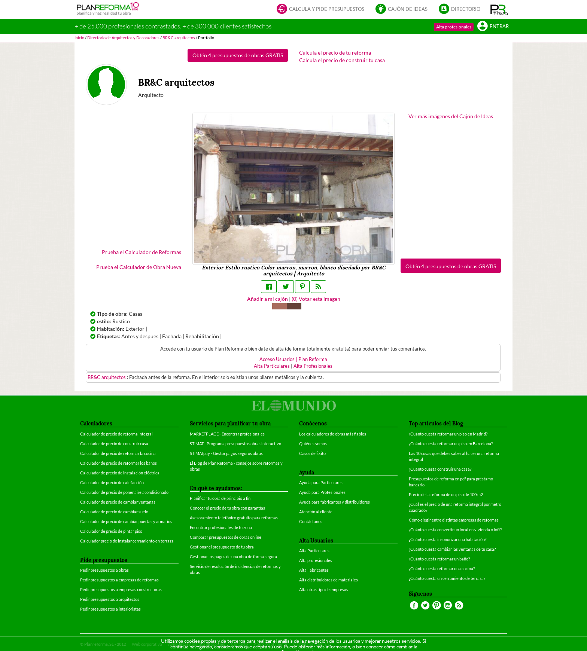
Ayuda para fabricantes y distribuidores (334, 501)
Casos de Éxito (312, 453)
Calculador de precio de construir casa (114, 443)
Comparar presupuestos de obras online (225, 537)
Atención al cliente (315, 511)
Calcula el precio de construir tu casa (342, 60)
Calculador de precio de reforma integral (116, 433)
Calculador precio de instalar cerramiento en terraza (127, 540)
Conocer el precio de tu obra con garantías (227, 507)
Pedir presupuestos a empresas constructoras (121, 589)
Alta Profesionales (313, 366)
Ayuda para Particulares (321, 482)
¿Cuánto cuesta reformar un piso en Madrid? (448, 433)
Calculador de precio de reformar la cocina (118, 453)
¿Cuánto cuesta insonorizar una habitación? (447, 539)
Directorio (459, 9)
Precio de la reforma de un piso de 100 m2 (446, 494)
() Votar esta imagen (316, 299)
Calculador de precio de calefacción (112, 482)
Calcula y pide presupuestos (320, 9)
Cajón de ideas (401, 9)
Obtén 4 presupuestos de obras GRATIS (237, 55)
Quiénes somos (313, 443)
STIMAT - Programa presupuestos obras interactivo (235, 443)
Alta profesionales (453, 27)
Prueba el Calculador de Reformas (141, 252)
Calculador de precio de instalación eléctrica (119, 472)
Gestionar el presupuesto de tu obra (222, 546)
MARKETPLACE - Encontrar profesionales (227, 433)
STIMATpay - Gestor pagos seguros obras (226, 453)
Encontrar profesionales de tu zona (221, 527)
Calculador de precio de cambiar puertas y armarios (126, 521)
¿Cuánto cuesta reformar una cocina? (442, 568)
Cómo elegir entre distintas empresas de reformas (454, 519)
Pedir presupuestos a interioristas (110, 608)
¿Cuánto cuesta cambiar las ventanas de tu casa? (452, 549)
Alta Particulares (272, 366)
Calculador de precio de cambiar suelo (114, 511)
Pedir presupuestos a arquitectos (109, 599)
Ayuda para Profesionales (322, 492)
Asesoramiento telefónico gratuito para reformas (234, 517)
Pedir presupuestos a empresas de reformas (119, 579)
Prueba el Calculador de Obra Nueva (138, 267)
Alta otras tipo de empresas (323, 589)
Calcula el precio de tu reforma (335, 52)
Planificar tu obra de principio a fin (220, 498)
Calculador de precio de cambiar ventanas (117, 501)
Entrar (493, 27)
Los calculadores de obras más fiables (332, 433)
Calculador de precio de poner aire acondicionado (124, 492)
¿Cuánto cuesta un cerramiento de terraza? (447, 578)
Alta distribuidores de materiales (328, 579)
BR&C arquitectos (107, 377)
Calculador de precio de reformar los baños (118, 463)
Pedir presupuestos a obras (104, 570)
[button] (499, 9)
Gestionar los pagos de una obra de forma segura (233, 556)
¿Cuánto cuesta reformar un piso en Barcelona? (451, 443)
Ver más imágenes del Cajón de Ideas (450, 116)
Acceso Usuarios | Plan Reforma (293, 359)
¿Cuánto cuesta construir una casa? (440, 469)
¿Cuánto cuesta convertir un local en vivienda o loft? (455, 529)
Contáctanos (310, 521)
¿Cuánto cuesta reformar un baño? (439, 558)
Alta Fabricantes (314, 570)
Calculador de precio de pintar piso (111, 531)
